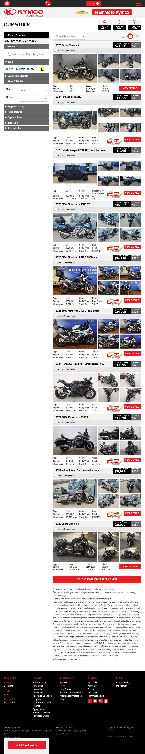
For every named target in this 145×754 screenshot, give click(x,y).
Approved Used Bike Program (42, 697)
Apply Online (39, 709)
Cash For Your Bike (42, 702)
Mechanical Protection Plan (71, 697)
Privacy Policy (123, 682)
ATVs (6, 690)
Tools (93, 4)
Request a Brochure (42, 712)
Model (9, 97)
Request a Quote (41, 715)
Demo (20, 69)
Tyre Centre (65, 689)
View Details (130, 88)
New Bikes (38, 685)
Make (8, 89)
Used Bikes (38, 692)
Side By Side (10, 699)
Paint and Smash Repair (71, 692)
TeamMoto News (96, 695)
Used (31, 69)
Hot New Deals (40, 682)
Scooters (8, 682)
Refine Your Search (17, 35)
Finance (36, 705)
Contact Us (93, 682)
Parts (63, 685)
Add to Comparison (66, 50)
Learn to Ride (94, 692)
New (9, 69)
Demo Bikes (38, 689)
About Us (92, 685)
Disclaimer (121, 685)
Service (63, 682)
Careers (91, 689)
